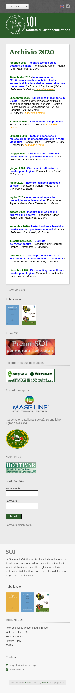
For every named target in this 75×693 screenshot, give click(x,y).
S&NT (28, 682)
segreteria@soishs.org (23, 665)
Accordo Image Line (19, 390)
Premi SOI (12, 333)
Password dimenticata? (19, 524)
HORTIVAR (13, 456)
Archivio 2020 (17, 289)
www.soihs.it (17, 669)
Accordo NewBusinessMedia (25, 362)
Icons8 (45, 682)
